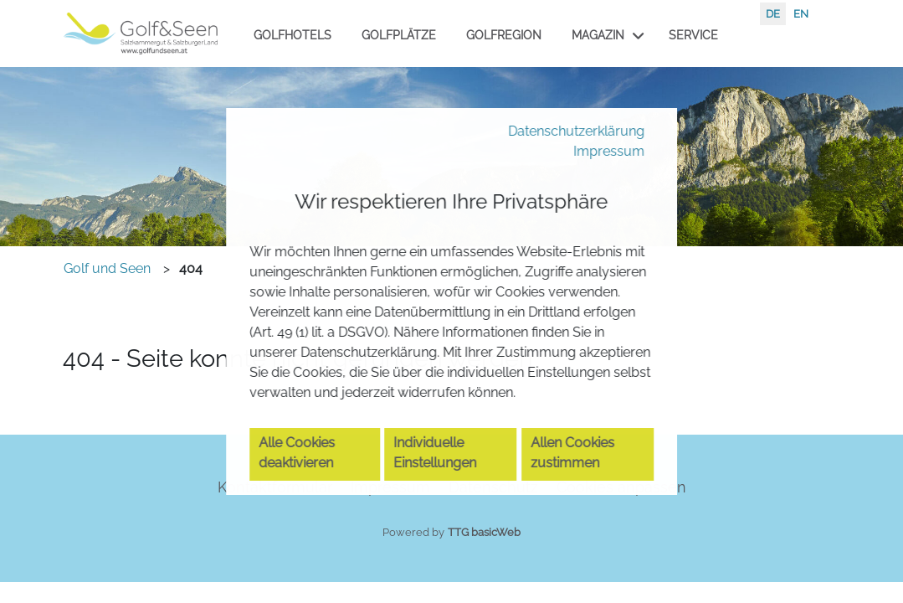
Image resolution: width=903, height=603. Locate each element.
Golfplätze (399, 35)
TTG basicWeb (484, 532)
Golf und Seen (107, 268)
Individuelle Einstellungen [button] (444, 483)
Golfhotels (292, 35)
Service (693, 35)
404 (191, 268)
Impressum (603, 120)
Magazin (598, 35)
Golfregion (503, 35)
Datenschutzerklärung (564, 97)
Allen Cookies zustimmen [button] (580, 483)
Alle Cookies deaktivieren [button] (305, 483)
